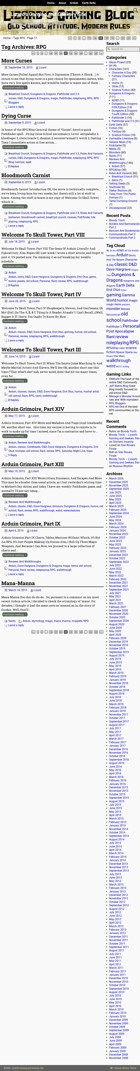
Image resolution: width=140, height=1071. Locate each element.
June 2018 (115, 700)
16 (95, 38)
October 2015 (117, 794)
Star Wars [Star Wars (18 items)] (119, 356)
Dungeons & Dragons (43, 94)
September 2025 (119, 488)
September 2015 (119, 797)
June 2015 (115, 808)
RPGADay (115, 169)
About (62, 3)
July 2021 (115, 593)
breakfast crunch (56, 217)
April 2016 (115, 773)
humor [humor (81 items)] (122, 300)
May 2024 (115, 520)
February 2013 (117, 888)
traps (89, 451)
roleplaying (79, 98)
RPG (89, 98)
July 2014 (115, 842)
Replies (13, 166)
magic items (70, 565)
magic (54, 98)
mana (57, 621)
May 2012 (115, 919)
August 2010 (116, 992)
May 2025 (115, 499)
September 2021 (119, 589)
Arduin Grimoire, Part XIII (32, 464)
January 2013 (117, 891)
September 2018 (119, 690)
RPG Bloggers (117, 403)
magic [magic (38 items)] (133, 300)
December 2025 (118, 482)
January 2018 (117, 711)
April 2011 (115, 964)
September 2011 (119, 947)
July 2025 (115, 492)
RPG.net (114, 406)
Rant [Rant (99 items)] (110, 336)
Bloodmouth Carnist (25, 175)
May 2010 (115, 1002)
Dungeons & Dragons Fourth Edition (124, 112)
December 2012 (118, 895)
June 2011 (115, 957)
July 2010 (115, 995)
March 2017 (116, 738)
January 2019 (117, 679)
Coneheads (33, 446)
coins (21, 276)
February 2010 (117, 1012)
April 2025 (115, 502)
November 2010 (118, 981)
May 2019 (115, 665)
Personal (45, 281)
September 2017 (119, 721)
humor (12, 281)
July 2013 (115, 874)
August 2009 (116, 1033)
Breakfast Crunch (18, 94)
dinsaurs (57, 506)
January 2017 (117, 745)
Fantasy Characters (123, 76)
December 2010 (118, 978)
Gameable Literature (121, 138)
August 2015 (116, 801)
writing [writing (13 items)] (125, 366)
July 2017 (115, 728)
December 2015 (118, 787)
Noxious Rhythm (123, 466)
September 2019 (119, 652)
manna (66, 621)
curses (12, 98)
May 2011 (115, 960)
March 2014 (116, 853)
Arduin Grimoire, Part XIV (32, 409)
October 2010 (117, 985)
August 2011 (116, 950)
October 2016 (117, 756)
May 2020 (115, 631)
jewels (21, 281)
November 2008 (118, 1058)
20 (81, 53)
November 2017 (118, 714)
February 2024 (117, 527)
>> (134, 38)
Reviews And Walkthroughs (34, 442)
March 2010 (116, 1009)
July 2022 (115, 565)
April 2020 (115, 634)
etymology (38, 621)
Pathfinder (65, 98)
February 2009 (117, 1047)
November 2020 (118, 613)
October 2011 (117, 943)
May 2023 (115, 544)
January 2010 (117, 1016)
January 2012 (117, 933)
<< (70, 38)
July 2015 (115, 804)
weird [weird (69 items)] (110, 366)
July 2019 (115, 659)
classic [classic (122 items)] (121, 264)
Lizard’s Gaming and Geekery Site (48, 14)
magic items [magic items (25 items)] (113, 304)
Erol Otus (82, 276)
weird (59, 510)
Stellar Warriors (118, 190)
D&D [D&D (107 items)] (133, 264)
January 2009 (117, 1051)
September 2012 (119, 905)
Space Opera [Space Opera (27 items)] (124, 352)
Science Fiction (121, 90)
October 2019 (117, 648)
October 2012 (117, 902)
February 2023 (117, 548)
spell (28, 162)
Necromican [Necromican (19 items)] (113, 314)
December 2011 (118, 936)
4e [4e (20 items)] (107, 250)
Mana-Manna (18, 583)
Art (110, 65)
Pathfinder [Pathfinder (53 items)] (130, 321)
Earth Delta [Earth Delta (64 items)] (125, 285)
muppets (77, 621)
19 (112, 38)
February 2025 (117, 509)
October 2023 (117, 537)
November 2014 (118, 829)
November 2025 (118, 485)
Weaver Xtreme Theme (125, 1068)
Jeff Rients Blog (118, 386)
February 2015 (117, 822)
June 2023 (115, 541)
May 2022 (115, 572)
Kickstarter (115, 145)
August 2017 (116, 725)
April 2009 (115, 1044)
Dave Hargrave (40, 276)
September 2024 (119, 513)
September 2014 (119, 836)
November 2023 (118, 534)
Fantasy (116, 131)
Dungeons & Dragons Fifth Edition (124, 105)
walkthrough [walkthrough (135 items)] (118, 360)
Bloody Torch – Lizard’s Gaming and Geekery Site (124, 436)
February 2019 (117, 676)
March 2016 (116, 777)
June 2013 (115, 877)
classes (71, 217)
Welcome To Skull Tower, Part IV (41, 294)
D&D (20, 98)
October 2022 (117, 558)
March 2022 (116, 575)
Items (115, 180)
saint (38, 395)
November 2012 (118, 898)
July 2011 (115, 954)
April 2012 (115, 922)
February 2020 (117, 638)
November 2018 (118, 683)
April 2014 (115, 849)
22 (122, 38)
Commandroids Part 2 (122, 237)
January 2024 (117, 530)
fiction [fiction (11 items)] (124, 290)
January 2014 (117, 860)
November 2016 (118, 752)
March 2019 (116, 672)
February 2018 (117, 707)
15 (89, 38)
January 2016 (117, 784)
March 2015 (116, 818)
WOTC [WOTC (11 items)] (119, 366)
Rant (54, 281)
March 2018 (116, 704)
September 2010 (119, 988)
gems (92, 276)
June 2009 (115, 1040)
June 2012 (115, 915)
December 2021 (118, 582)
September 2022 (119, 561)
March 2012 (116, 926)
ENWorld (114, 379)
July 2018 (115, 697)
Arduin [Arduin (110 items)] (122, 254)
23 (128, 38)
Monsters (114, 152)
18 (106, 38)
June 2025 (115, 495)
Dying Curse (16, 115)
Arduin (74, 3)
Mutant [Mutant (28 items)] (125, 309)
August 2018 (116, 693)
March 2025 (116, 506)
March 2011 (116, 967)
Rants (11, 621)
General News (117, 142)
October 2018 (117, 686)
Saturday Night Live (73, 451)
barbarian (14, 217)
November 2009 (118, 1023)
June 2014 (115, 846)
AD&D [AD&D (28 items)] (120, 250)
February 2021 (117, 607)
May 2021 (115, 596)
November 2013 (118, 867)
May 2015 (115, 811)
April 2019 (115, 669)
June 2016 (115, 766)
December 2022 (118, 555)
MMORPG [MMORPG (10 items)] (126, 305)
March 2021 (116, 603)
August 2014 (116, 839)
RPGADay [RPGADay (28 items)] (112, 348)
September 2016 (119, 759)
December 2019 (118, 641)
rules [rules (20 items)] (122, 348)
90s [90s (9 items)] (114, 251)
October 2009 (117, 1026)
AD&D (115, 100)
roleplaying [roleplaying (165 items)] (117, 342)
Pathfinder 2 (119, 117)
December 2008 (118, 1054)
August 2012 (116, 909)
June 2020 (115, 627)
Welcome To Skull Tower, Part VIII (43, 234)
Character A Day (121, 72)
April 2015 (115, 815)
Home (51, 3)
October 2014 (117, 832)
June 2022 (115, 568)
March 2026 (116, 478)
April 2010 (115, 1006)
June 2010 (115, 999)
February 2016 (117, 780)
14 (51, 53)
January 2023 (117, 551)
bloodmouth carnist (33, 217)
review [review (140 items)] (121, 336)
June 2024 (115, 516)
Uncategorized (117, 208)
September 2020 (119, 620)
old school (32, 281)
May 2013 (115, 881)
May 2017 (115, 732)
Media (113, 148)
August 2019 (116, 655)
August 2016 (116, 763)
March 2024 (116, 523)
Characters (115, 69)
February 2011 (117, 971)
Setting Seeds (117, 183)
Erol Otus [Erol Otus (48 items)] (113, 290)
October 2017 (117, 718)
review (62, 281)
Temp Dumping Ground (123, 201)
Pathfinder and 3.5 (68, 94)
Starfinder (115, 187)
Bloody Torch (117, 220)
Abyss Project (117, 62)
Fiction (113, 128)
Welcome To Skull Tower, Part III (41, 349)
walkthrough (80, 281)
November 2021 (118, 586)
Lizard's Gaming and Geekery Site (28, 1068)
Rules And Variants (91, 153)
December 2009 (118, 1019)
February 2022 (117, 579)
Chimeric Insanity (123, 441)
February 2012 (117, 929)
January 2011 (117, 974)
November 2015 (118, 790)
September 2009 (119, 1030)
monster (20, 451)
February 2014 (117, 856)
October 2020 (117, 617)
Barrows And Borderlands (124, 230)
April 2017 (115, 735)
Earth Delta (89, 3)
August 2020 (116, 624)
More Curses (16, 60)
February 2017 (117, 742)
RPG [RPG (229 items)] (134, 342)
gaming (69, 332)
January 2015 (117, 825)
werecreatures (71, 510)
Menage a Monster (120, 396)
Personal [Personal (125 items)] (131, 326)
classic (22, 332)
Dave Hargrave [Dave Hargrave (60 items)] (118, 269)
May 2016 (115, 770)
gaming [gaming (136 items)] (113, 294)
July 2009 (115, 1037)
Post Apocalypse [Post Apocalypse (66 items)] (120, 331)
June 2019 (115, 662)
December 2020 (118, 610)
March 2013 (116, 884)
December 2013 (118, 863)
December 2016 (118, 749)
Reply (12, 455)
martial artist (91, 391)
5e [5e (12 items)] (111, 250)
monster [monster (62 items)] (113, 309)
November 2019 (118, 645)
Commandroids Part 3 (122, 234)
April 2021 (115, 600)
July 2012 (115, 912)
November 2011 (118, 940)
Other (115, 86)
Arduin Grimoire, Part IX (30, 523)
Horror (115, 83)
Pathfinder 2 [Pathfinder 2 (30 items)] (114, 326)
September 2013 (119, 870)
